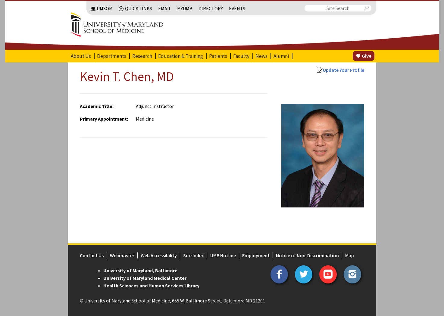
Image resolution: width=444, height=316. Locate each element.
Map (349, 255)
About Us (81, 56)
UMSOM (105, 8)
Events (237, 8)
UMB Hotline (223, 255)
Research (142, 56)
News (261, 56)
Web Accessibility (159, 255)
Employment (256, 255)
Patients (218, 56)
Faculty (241, 56)
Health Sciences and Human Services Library (151, 286)
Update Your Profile (343, 70)
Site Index (193, 255)
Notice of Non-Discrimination (307, 255)
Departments (111, 56)
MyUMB (184, 8)
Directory (211, 8)
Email (164, 8)
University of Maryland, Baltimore (140, 270)
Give (366, 56)
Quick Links (138, 8)
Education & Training (180, 56)
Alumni (281, 56)
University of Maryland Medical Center (144, 278)
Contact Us (92, 255)
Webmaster (122, 255)
